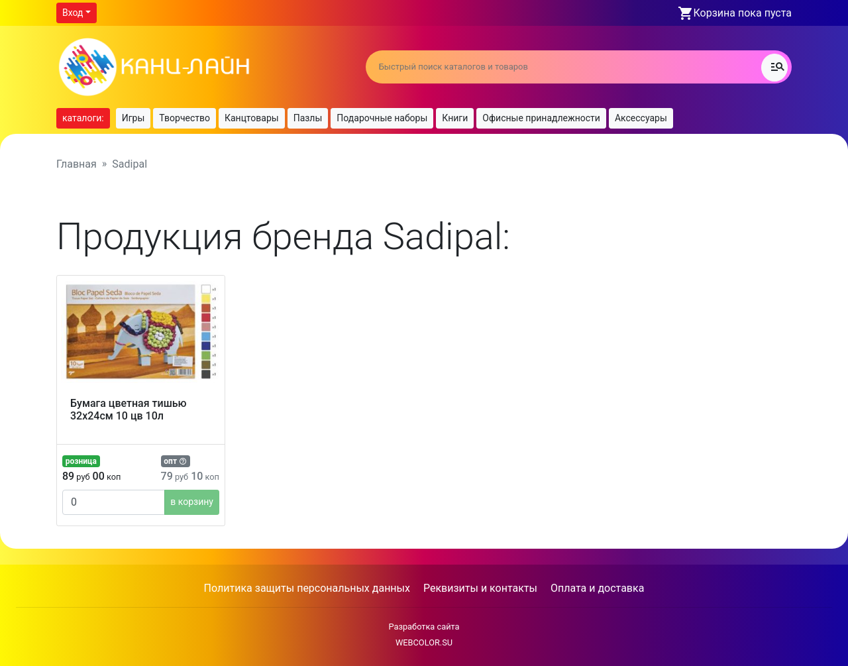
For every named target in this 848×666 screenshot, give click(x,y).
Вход (72, 12)
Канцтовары (252, 118)
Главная (76, 164)
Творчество (184, 118)
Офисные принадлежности (541, 118)
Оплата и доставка (597, 588)
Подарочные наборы (382, 118)
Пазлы (308, 118)
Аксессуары (641, 118)
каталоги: (83, 118)
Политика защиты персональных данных (307, 588)
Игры (133, 118)
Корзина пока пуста (743, 13)
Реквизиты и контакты (480, 588)
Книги (455, 118)
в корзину (191, 501)
